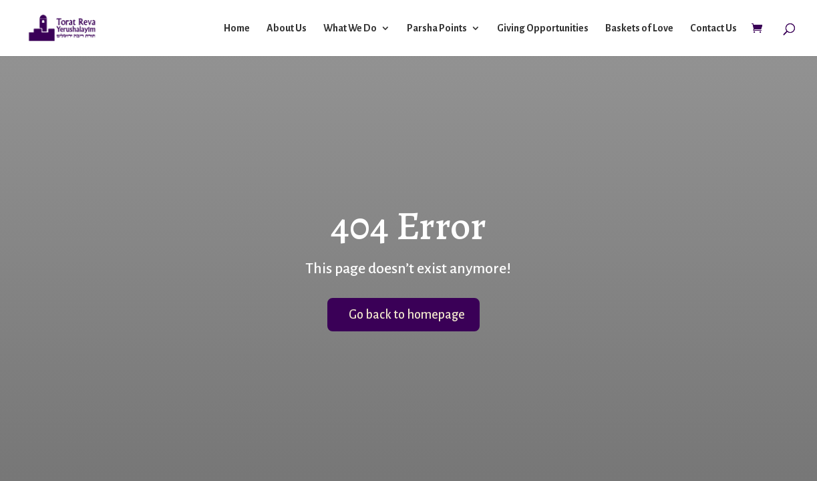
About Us (287, 28)
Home (237, 28)
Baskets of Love (639, 28)
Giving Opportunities (543, 28)
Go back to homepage (407, 314)
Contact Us (713, 28)
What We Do (350, 28)
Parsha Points (437, 28)
